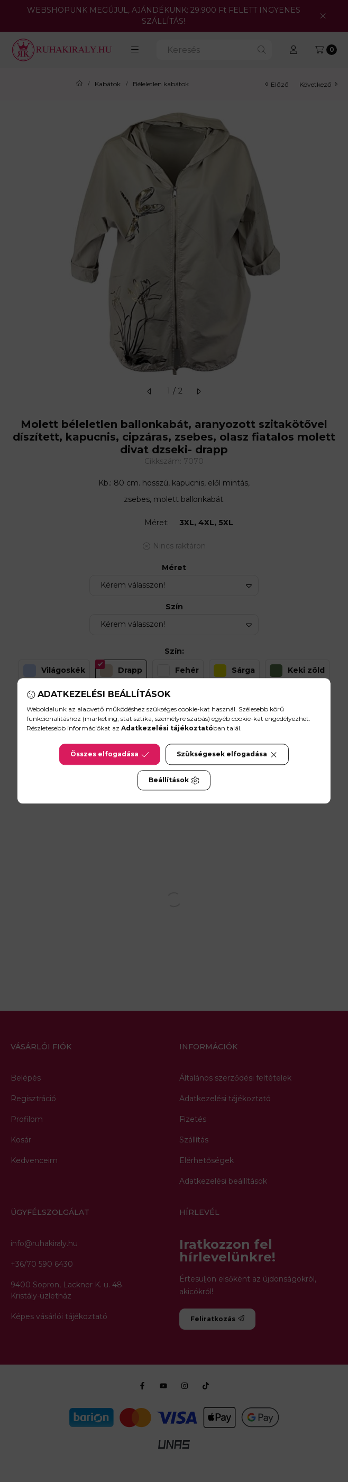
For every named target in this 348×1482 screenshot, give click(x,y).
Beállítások (174, 780)
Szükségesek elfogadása (227, 755)
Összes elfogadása (109, 755)
